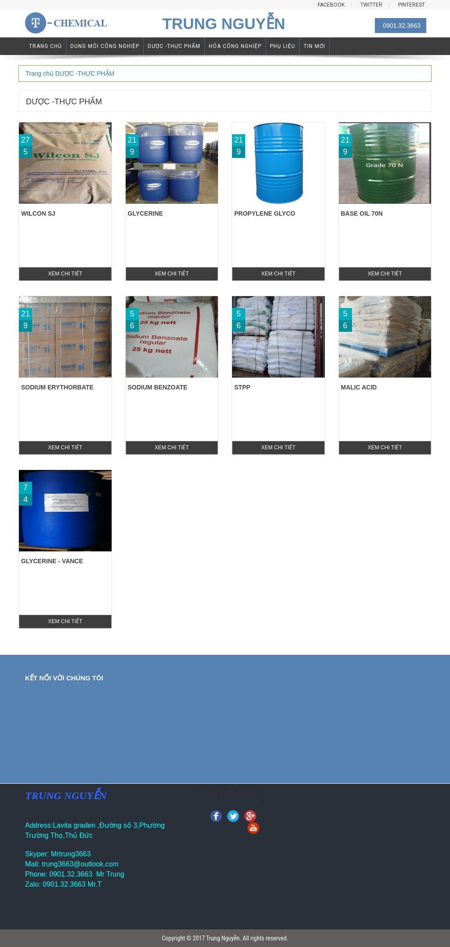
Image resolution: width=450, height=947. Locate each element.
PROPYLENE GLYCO (264, 213)
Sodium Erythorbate (57, 387)
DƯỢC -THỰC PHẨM (174, 46)
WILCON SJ (38, 213)
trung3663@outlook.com (80, 864)
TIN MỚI (314, 46)
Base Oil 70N (362, 213)
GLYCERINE (145, 213)
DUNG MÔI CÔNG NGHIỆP (104, 46)
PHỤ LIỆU (282, 46)
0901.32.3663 (402, 25)
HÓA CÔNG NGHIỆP (235, 46)
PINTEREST (411, 5)
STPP (242, 387)
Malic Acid (359, 387)
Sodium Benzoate (158, 387)
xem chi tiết (65, 274)
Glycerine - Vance (52, 561)
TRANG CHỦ (45, 46)
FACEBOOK (331, 5)
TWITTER (371, 5)
